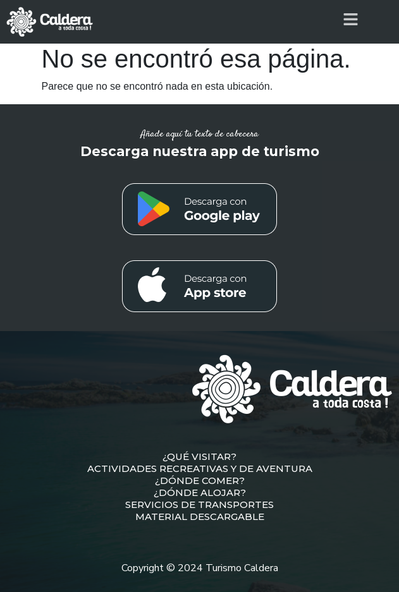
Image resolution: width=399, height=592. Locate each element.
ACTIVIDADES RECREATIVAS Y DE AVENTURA (199, 468)
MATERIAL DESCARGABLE (199, 516)
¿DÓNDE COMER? (200, 480)
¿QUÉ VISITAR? (199, 456)
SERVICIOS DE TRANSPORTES (199, 504)
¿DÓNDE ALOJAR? (200, 492)
